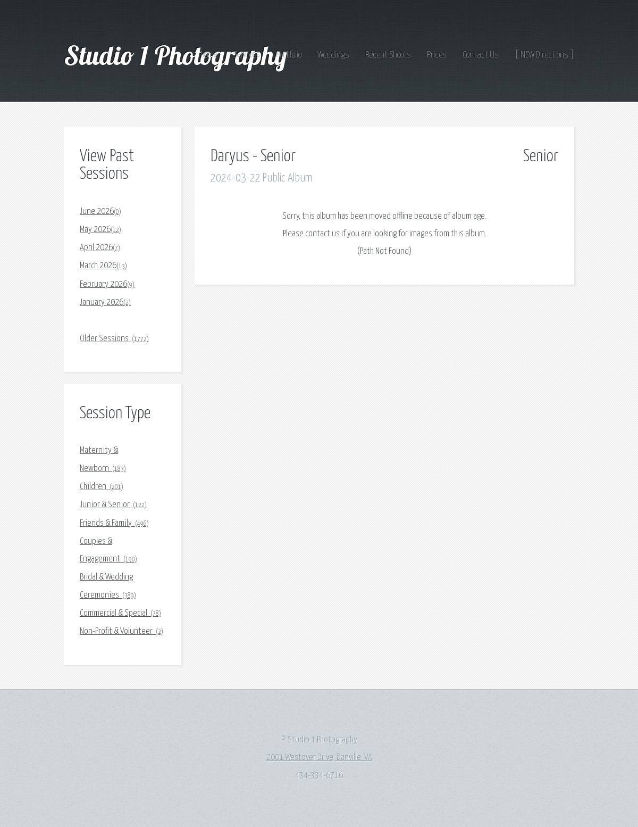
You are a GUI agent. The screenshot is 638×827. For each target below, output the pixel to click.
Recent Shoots (388, 55)
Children (101, 486)
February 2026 (107, 284)
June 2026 (100, 211)
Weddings (333, 55)
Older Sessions (114, 338)
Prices (437, 55)
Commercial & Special (120, 613)
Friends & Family (114, 523)
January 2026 (105, 302)
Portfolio (288, 55)
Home (208, 55)
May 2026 (100, 229)
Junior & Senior (113, 504)
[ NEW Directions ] (544, 55)
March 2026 (103, 265)
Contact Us (481, 55)
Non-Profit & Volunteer (121, 631)
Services (247, 55)
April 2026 (100, 247)
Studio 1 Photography (178, 54)
